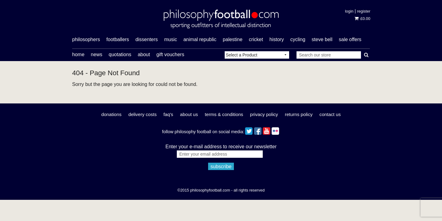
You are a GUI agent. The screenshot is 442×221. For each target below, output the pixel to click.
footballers (118, 39)
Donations (111, 114)
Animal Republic (199, 39)
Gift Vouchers (170, 54)
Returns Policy (298, 114)
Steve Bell (322, 39)
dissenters (146, 39)
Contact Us (330, 114)
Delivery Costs (142, 114)
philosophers (86, 39)
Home (78, 54)
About (144, 54)
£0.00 (362, 18)
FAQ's (168, 114)
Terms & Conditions (224, 114)
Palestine (232, 39)
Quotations (120, 54)
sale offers (350, 39)
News (96, 54)
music (170, 39)
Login (349, 11)
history (276, 39)
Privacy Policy (264, 114)
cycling (297, 39)
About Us (189, 114)
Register (363, 11)
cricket (256, 39)
